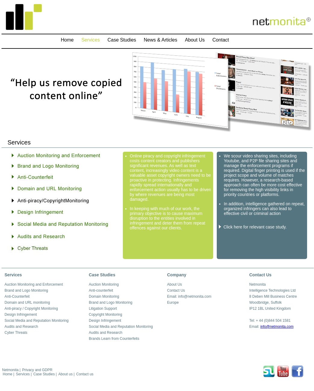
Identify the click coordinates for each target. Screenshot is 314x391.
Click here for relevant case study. (255, 227)
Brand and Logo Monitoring (26, 290)
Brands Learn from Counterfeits (114, 339)
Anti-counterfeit (101, 290)
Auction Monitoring (104, 284)
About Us (174, 284)
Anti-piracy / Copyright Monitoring (31, 308)
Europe (173, 302)
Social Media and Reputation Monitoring (37, 320)
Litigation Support (103, 308)
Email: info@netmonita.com (189, 296)
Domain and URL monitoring (27, 302)
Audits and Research (21, 326)
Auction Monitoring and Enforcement (34, 284)
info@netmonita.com (277, 326)
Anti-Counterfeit (17, 296)
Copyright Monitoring (105, 314)
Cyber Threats (16, 332)
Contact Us (176, 290)
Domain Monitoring (104, 296)
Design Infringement (21, 314)
